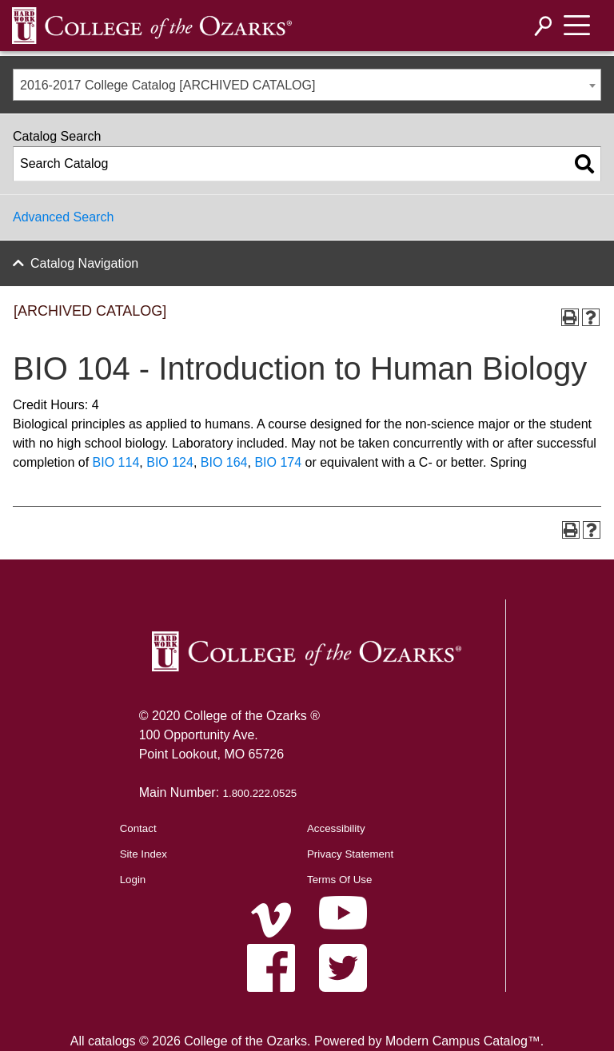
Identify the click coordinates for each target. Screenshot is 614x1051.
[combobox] (307, 85)
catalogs (112, 1041)
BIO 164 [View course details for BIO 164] (224, 462)
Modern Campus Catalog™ (462, 1041)
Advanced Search (63, 217)
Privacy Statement (350, 854)
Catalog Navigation (84, 263)
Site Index (143, 854)
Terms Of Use (339, 880)
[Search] (544, 26)
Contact (138, 828)
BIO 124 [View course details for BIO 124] (169, 462)
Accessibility (336, 828)
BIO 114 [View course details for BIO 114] (116, 462)
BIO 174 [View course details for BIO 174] (277, 462)
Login (133, 880)
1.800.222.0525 (260, 793)
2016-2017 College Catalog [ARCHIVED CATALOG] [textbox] (167, 85)
